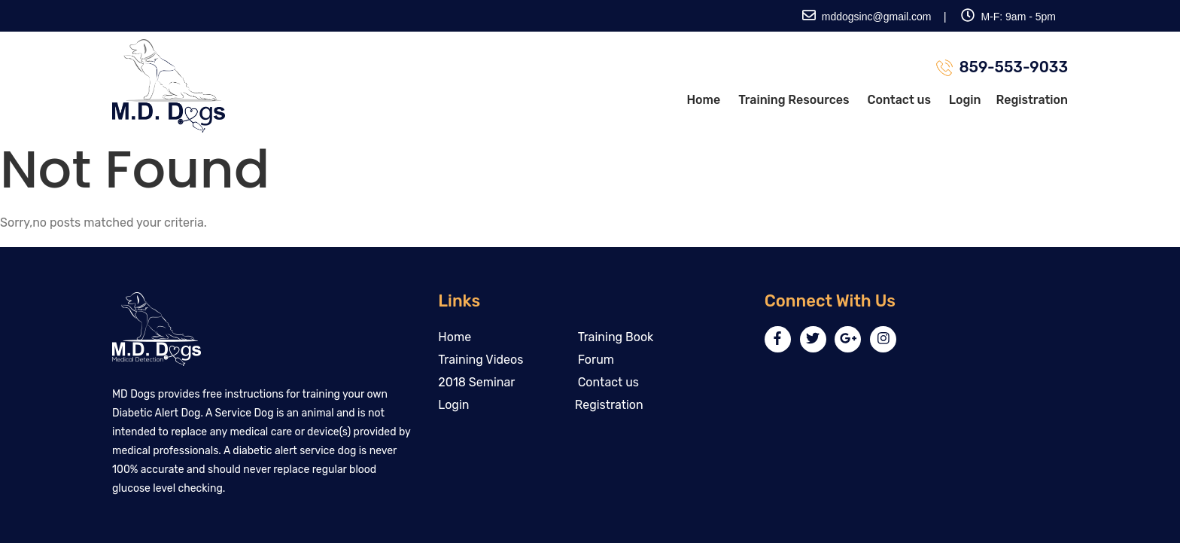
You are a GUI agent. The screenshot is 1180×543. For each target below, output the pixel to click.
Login (965, 100)
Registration (1032, 100)
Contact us (899, 100)
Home (703, 100)
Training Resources (793, 100)
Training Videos (480, 359)
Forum (596, 359)
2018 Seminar (476, 382)
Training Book (616, 337)
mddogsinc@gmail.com (867, 17)
